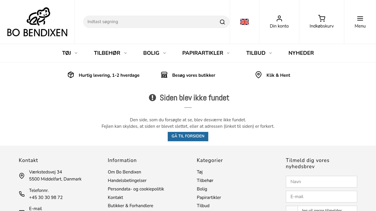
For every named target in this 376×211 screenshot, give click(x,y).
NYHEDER (301, 53)
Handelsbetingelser (127, 180)
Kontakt (115, 197)
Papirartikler (209, 197)
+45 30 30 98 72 (46, 197)
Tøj (200, 172)
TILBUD (259, 53)
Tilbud (203, 206)
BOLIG (155, 53)
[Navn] (321, 182)
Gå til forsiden (188, 136)
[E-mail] (321, 197)
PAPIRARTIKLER (206, 53)
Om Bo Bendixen (124, 172)
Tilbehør (205, 180)
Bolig (202, 189)
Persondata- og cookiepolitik (136, 189)
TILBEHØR (110, 53)
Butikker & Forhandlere (130, 206)
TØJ (70, 53)
